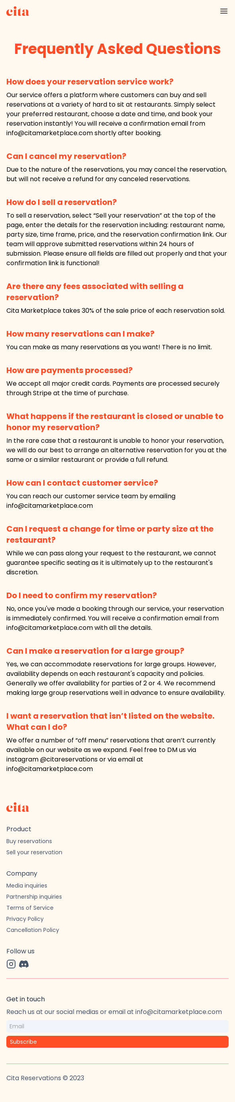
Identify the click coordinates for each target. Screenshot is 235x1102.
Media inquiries (26, 886)
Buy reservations (29, 841)
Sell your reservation (34, 852)
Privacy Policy (25, 919)
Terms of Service (30, 908)
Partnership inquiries (34, 897)
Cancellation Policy (32, 930)
